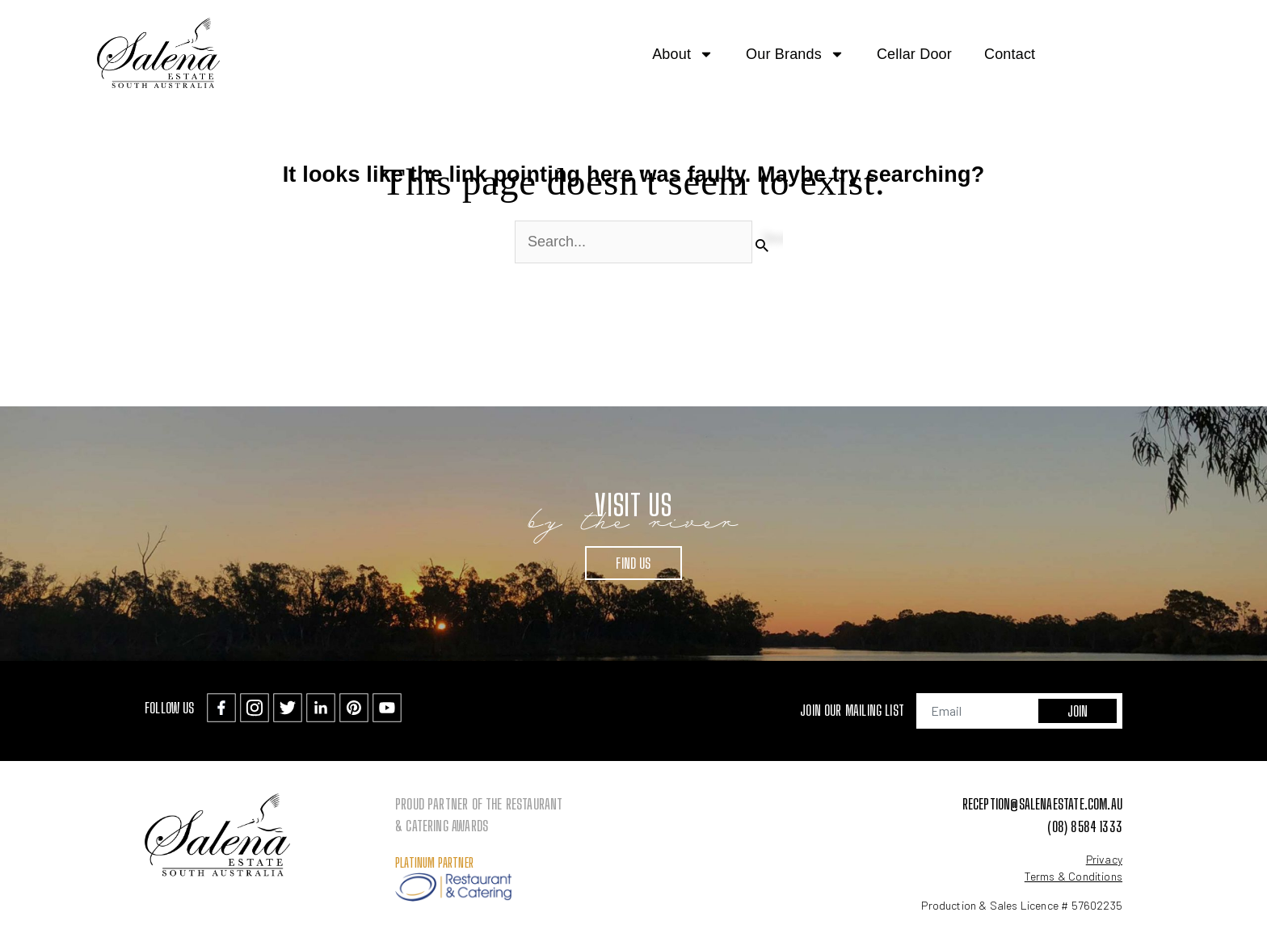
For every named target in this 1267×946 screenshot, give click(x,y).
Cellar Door (914, 54)
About (682, 54)
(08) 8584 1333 (1084, 826)
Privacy (1104, 859)
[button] (1229, 53)
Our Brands (795, 54)
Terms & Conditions (1073, 876)
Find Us (633, 563)
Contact (1009, 54)
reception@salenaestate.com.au (1042, 804)
